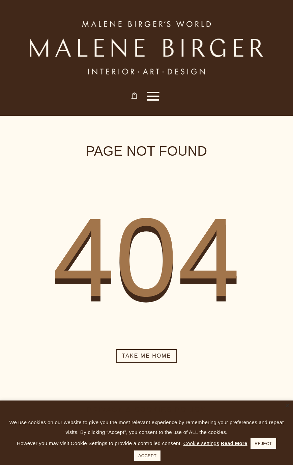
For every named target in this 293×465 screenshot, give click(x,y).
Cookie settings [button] (201, 443)
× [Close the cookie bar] (287, 406)
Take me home (146, 356)
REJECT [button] (263, 443)
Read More (234, 443)
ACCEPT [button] (147, 455)
